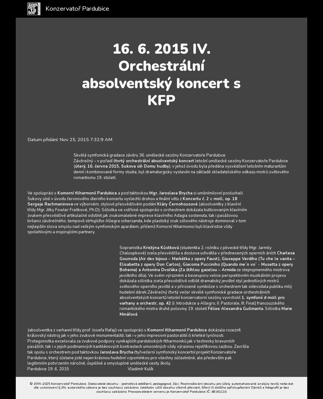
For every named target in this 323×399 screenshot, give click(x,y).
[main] (161, 75)
